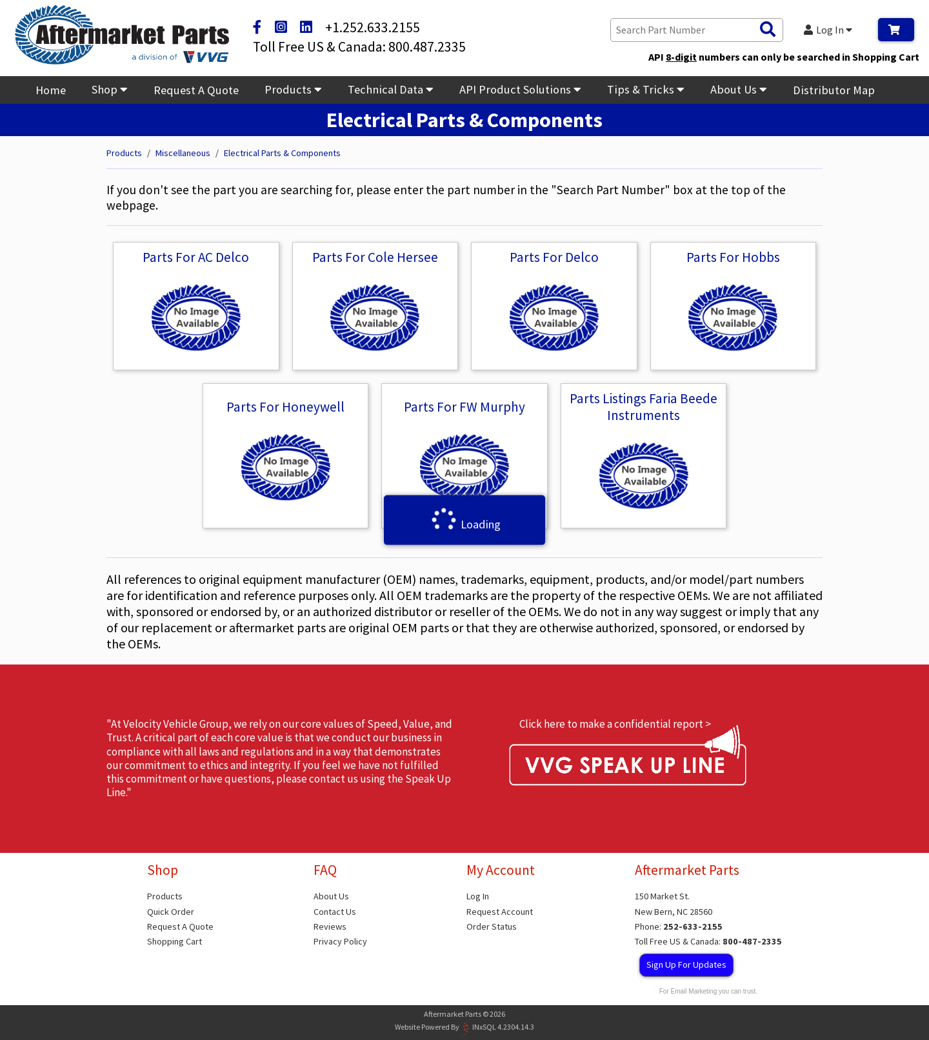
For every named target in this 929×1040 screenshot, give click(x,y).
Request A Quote (196, 90)
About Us (738, 89)
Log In (828, 29)
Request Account (499, 911)
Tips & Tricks (645, 89)
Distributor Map (834, 90)
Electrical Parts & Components (282, 153)
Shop (110, 89)
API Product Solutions (520, 89)
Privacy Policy (340, 941)
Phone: (679, 926)
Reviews (330, 926)
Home (50, 90)
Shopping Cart (174, 941)
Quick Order (170, 911)
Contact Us (335, 911)
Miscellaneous (182, 153)
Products (293, 89)
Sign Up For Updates (686, 964)
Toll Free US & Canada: (708, 941)
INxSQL (484, 1026)
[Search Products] (767, 30)
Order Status (491, 926)
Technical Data (391, 89)
